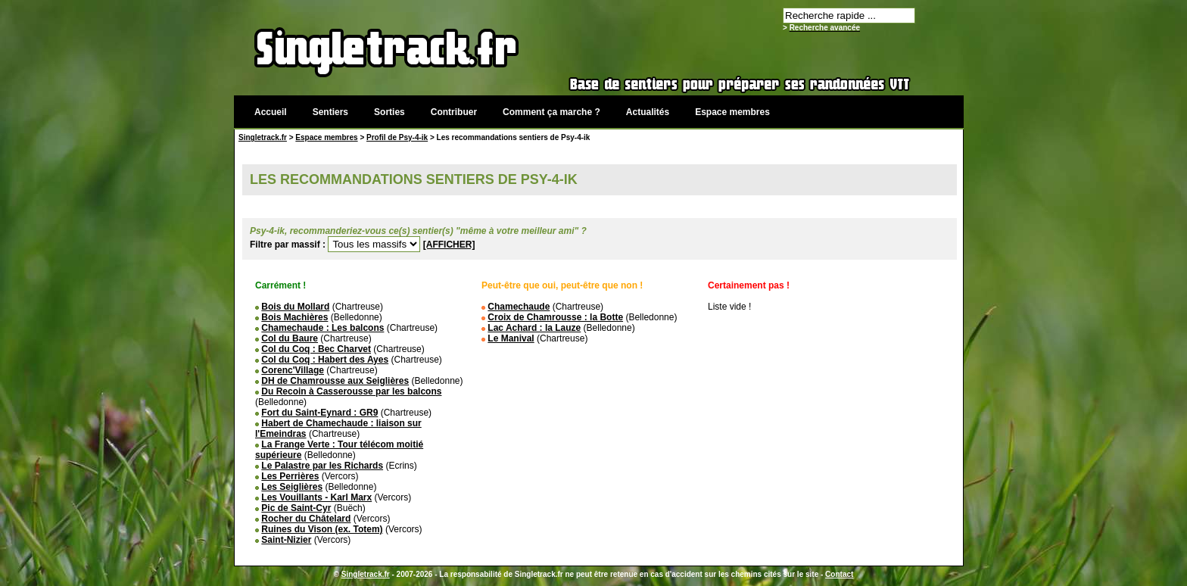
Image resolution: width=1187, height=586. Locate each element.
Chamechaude (519, 306)
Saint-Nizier (286, 540)
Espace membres (732, 112)
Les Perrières (290, 476)
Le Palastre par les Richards (322, 465)
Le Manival (511, 338)
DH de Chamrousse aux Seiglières (335, 381)
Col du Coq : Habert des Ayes (324, 359)
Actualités (647, 112)
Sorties (389, 112)
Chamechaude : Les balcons (322, 328)
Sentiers (330, 112)
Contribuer (454, 112)
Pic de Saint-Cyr (296, 508)
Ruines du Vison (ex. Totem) (321, 529)
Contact (839, 574)
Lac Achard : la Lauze (534, 328)
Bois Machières (294, 317)
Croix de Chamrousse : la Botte (555, 317)
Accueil (270, 112)
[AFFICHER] (449, 244)
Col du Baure (289, 338)
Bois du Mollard (295, 306)
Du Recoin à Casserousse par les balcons (351, 391)
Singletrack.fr (262, 137)
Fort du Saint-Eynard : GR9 (319, 412)
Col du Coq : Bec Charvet (316, 349)
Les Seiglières (291, 487)
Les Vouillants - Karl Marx (316, 497)
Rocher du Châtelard (305, 518)
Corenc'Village (292, 370)
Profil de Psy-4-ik (397, 137)
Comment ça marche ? (551, 112)
